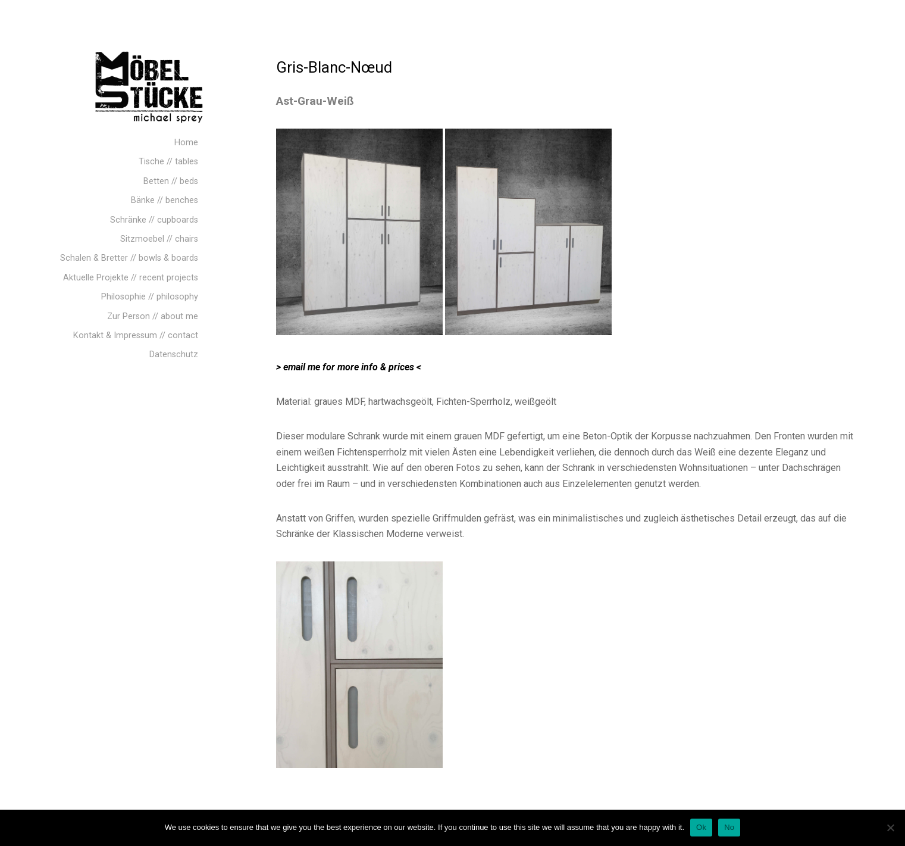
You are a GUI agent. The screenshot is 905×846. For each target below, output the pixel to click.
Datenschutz (173, 354)
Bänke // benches (164, 200)
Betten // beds (170, 181)
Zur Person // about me (152, 316)
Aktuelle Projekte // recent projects (130, 278)
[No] (890, 827)
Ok (701, 827)
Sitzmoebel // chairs (159, 239)
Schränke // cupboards (154, 220)
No (729, 827)
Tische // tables (168, 162)
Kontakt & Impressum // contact (135, 335)
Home (186, 143)
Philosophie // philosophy (149, 297)
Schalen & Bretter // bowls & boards (129, 258)
